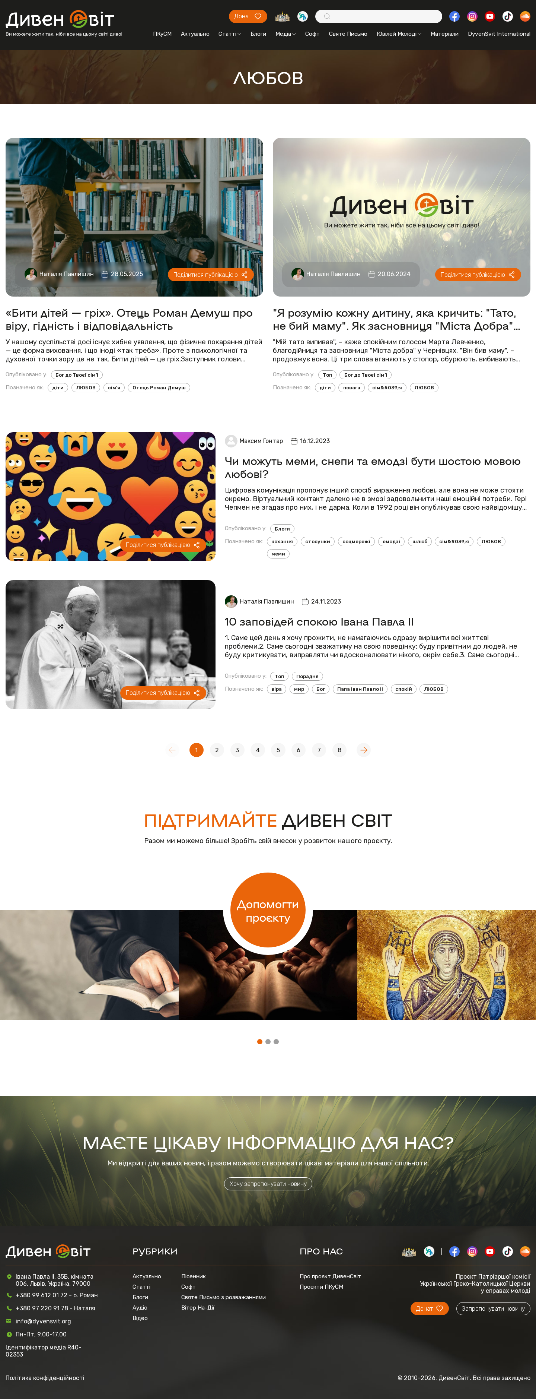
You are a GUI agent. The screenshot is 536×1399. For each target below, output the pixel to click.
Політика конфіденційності (45, 1377)
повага (351, 387)
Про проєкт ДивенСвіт (330, 1276)
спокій (403, 689)
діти (58, 387)
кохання (282, 541)
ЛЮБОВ (86, 387)
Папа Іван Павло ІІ (360, 689)
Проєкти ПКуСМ (321, 1287)
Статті (229, 34)
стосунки (317, 541)
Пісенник (193, 1276)
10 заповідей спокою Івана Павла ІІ (319, 620)
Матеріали (445, 34)
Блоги (258, 34)
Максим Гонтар (261, 440)
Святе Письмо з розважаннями (223, 1297)
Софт (312, 34)
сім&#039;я (387, 387)
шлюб (419, 541)
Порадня (307, 676)
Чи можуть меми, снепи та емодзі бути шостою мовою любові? (373, 467)
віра (276, 689)
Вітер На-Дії (197, 1307)
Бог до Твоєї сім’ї (76, 375)
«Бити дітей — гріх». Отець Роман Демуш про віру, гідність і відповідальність (129, 319)
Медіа (285, 34)
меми (278, 554)
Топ (327, 375)
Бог (320, 689)
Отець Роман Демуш (159, 387)
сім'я (114, 387)
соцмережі (356, 541)
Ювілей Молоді (399, 34)
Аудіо (140, 1307)
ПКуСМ (162, 34)
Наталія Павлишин (66, 274)
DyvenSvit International (499, 34)
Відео (140, 1318)
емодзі (391, 541)
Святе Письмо (348, 34)
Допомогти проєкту (268, 910)
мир (299, 689)
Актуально (195, 34)
